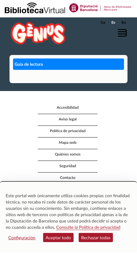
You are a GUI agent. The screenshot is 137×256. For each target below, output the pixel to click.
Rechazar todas (96, 237)
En (123, 22)
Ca (103, 22)
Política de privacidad (68, 130)
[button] (123, 33)
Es (113, 22)
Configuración (22, 237)
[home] (36, 33)
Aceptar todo (58, 237)
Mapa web (67, 142)
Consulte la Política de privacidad (88, 227)
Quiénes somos (68, 154)
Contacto (67, 177)
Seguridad (67, 165)
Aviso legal (67, 119)
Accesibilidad (68, 107)
